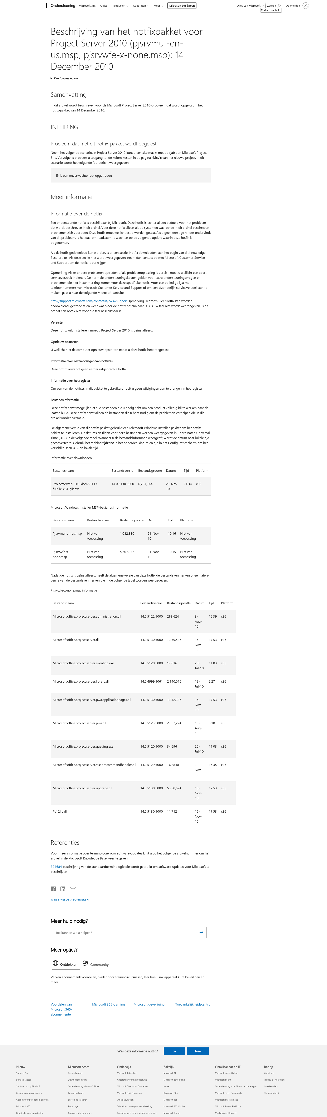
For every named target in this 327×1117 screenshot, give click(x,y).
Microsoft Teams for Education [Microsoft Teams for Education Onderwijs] (132, 1086)
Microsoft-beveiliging (149, 1004)
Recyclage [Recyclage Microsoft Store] (73, 1106)
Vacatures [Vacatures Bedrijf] (269, 1072)
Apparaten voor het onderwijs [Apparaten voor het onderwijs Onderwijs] (132, 1079)
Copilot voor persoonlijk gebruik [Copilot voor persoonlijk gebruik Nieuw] (32, 1099)
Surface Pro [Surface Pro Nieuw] (22, 1072)
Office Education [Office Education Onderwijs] (125, 1099)
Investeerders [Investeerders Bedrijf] (271, 1086)
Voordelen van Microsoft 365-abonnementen (62, 1009)
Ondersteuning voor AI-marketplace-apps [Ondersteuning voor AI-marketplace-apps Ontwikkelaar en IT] (236, 1086)
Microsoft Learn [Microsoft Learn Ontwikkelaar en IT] (223, 1079)
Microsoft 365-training (108, 1004)
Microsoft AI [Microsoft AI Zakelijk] (170, 1072)
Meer (157, 5)
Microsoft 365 (87, 5)
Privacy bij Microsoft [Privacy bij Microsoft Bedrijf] (274, 1079)
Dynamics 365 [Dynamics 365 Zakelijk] (171, 1092)
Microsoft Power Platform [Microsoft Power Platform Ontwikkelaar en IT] (228, 1106)
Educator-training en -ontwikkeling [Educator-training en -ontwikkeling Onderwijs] (134, 1106)
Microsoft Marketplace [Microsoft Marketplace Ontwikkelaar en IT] (226, 1099)
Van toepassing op (65, 78)
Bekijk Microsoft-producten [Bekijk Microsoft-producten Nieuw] (29, 1112)
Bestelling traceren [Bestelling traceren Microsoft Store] (77, 1099)
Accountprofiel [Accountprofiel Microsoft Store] (75, 1072)
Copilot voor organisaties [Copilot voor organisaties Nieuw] (29, 1092)
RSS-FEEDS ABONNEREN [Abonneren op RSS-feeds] (71, 899)
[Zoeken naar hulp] (273, 5)
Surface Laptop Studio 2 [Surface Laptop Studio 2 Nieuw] (28, 1086)
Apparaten (139, 5)
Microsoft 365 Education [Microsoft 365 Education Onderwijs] (129, 1092)
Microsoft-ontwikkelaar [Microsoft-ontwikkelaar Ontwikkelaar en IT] (226, 1072)
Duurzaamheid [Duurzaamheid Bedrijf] (271, 1092)
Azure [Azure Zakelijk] (166, 1086)
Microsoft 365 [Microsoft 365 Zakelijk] (170, 1099)
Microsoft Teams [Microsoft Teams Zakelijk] (172, 1112)
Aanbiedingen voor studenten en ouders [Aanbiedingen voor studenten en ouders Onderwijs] (137, 1112)
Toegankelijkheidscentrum (194, 1004)
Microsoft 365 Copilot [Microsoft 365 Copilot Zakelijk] (174, 1106)
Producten (119, 5)
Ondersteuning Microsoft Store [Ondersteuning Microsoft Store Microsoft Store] (83, 1086)
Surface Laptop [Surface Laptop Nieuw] (23, 1079)
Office (103, 5)
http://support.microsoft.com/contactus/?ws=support (89, 301)
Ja (174, 1051)
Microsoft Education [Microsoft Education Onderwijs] (127, 1072)
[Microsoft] (30, 5)
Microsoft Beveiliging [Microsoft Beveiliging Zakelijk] (174, 1079)
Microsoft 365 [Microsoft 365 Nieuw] (23, 1106)
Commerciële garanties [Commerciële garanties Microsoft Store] (80, 1112)
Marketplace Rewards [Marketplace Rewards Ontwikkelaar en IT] (226, 1112)
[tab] (66, 964)
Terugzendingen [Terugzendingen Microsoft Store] (76, 1092)
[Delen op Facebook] (54, 888)
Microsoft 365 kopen (182, 5)
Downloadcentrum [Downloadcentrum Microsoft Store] (77, 1079)
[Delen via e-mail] (71, 888)
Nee (198, 1051)
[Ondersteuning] (63, 5)
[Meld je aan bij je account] (297, 6)
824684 (56, 866)
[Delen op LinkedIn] (61, 888)
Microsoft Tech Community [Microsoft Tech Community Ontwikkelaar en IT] (228, 1092)
